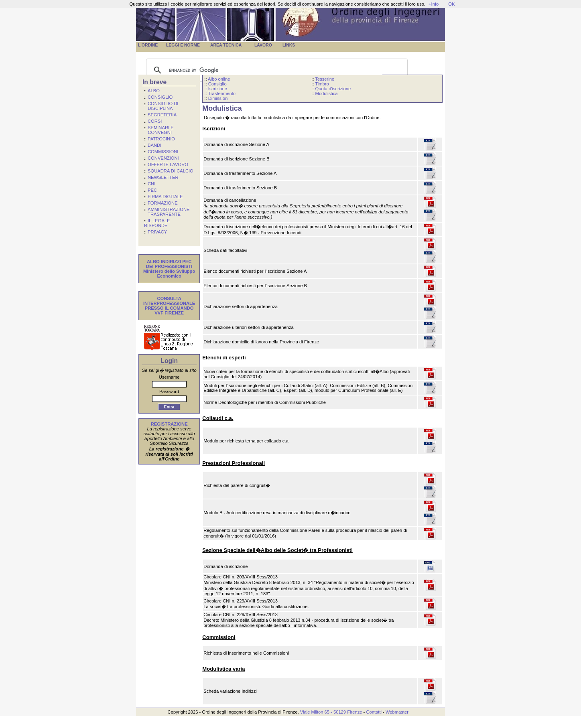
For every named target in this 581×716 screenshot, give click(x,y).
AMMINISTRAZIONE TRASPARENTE (166, 212)
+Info (434, 4)
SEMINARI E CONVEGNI (159, 130)
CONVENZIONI (163, 158)
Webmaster (397, 712)
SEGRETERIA (162, 114)
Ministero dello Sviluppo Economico (169, 273)
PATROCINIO (161, 138)
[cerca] (275, 70)
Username (169, 377)
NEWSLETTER (163, 177)
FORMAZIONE (163, 203)
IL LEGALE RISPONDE (157, 223)
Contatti (374, 712)
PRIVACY (157, 231)
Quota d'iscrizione (333, 88)
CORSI (155, 121)
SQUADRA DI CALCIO (170, 170)
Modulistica (326, 93)
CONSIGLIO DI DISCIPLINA (161, 106)
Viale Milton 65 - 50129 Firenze (331, 712)
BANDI (154, 145)
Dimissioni (218, 98)
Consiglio (217, 83)
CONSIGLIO (160, 97)
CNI (151, 183)
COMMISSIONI (163, 151)
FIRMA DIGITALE (165, 196)
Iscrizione (217, 88)
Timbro (322, 83)
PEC (152, 190)
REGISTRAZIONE (169, 424)
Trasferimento (222, 93)
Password (169, 391)
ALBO (154, 90)
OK (451, 4)
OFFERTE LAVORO (168, 164)
